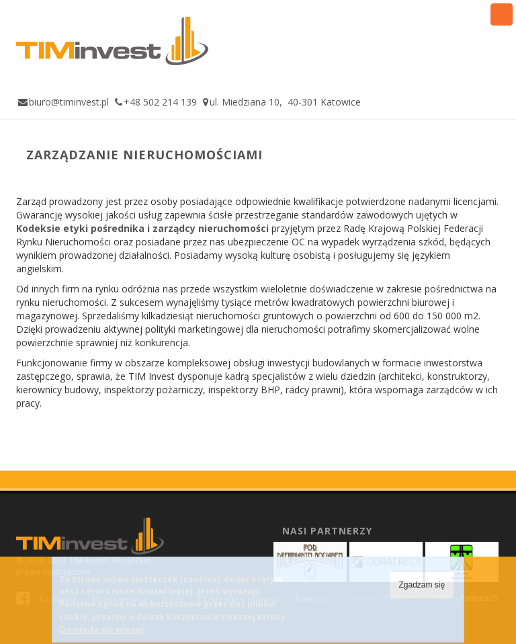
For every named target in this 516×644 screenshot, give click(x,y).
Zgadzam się (421, 591)
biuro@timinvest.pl (69, 101)
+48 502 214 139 (160, 101)
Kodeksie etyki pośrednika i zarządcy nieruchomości (142, 228)
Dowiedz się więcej (101, 636)
